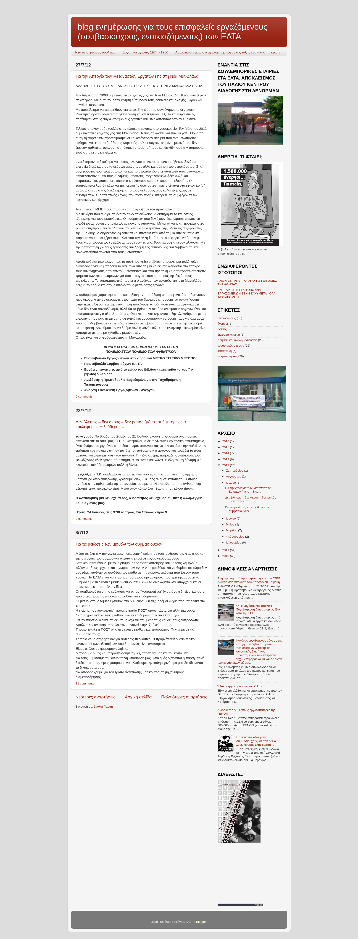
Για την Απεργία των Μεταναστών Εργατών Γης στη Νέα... (248, 489)
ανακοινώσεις (227, 318)
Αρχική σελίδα (138, 697)
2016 (226, 441)
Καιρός (258, 905)
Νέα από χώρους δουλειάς (95, 52)
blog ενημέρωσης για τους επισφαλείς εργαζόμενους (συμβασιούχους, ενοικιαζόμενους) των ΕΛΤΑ (172, 31)
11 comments (85, 683)
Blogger (201, 921)
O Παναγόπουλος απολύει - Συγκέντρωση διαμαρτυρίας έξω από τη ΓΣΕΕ (258, 609)
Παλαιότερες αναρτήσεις (184, 697)
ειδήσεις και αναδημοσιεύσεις (237, 340)
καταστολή (225, 351)
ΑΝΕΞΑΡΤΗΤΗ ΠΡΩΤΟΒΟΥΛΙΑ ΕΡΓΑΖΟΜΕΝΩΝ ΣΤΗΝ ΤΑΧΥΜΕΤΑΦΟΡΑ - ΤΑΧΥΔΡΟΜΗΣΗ (247, 293)
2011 (226, 550)
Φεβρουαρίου (235, 536)
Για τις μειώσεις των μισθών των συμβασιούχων (119, 544)
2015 (226, 447)
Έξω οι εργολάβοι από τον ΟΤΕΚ (240, 686)
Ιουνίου (231, 518)
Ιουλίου (231, 482)
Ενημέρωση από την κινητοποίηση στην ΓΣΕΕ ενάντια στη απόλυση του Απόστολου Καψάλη (249, 580)
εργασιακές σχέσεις (231, 345)
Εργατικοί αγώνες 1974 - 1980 (145, 52)
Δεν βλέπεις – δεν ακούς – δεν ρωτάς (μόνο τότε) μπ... (250, 499)
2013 (226, 459)
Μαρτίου (232, 530)
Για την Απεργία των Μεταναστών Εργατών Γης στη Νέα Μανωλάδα (137, 76)
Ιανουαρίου (234, 542)
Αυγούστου (234, 476)
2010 (226, 556)
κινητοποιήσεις (227, 356)
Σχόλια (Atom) (103, 706)
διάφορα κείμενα (229, 334)
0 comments (84, 396)
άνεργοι (223, 323)
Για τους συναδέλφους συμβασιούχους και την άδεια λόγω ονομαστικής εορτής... (256, 740)
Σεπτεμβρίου (235, 470)
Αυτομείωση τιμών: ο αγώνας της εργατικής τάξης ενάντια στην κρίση (227, 52)
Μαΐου (230, 524)
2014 (226, 453)
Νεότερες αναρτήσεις (96, 697)
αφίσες (222, 329)
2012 (226, 465)
